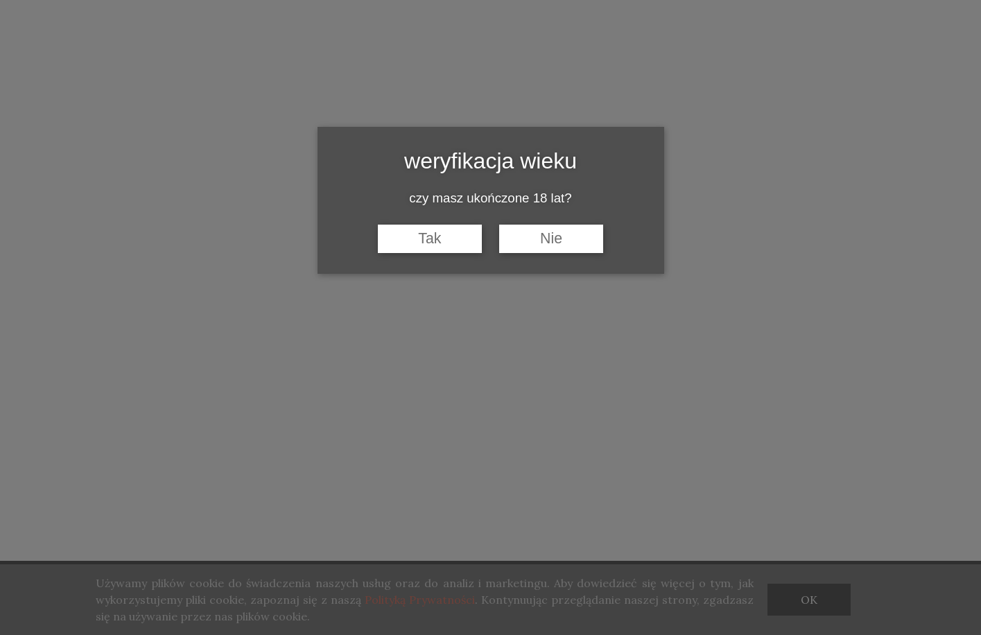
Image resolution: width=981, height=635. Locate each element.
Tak (429, 238)
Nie (551, 238)
